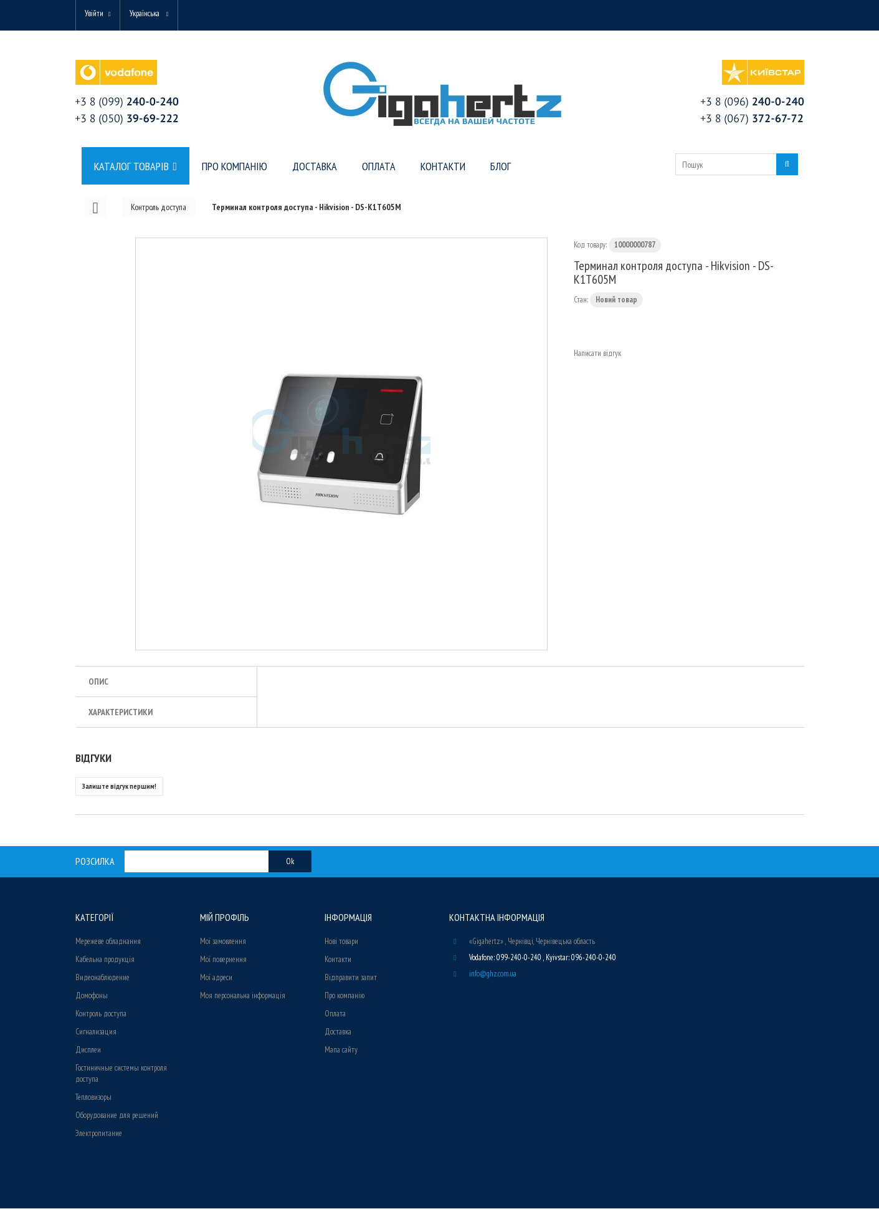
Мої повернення (223, 960)
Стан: (581, 300)
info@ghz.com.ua (492, 974)
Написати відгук (597, 354)
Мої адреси (216, 978)
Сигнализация (95, 1032)
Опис (98, 682)
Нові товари (341, 942)
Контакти (338, 960)
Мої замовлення (223, 942)
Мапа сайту (341, 1050)
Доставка (338, 1032)
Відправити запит (351, 978)
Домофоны (91, 996)
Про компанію (344, 996)
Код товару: (590, 245)
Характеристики (120, 712)
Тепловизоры (93, 1097)
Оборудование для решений (116, 1115)
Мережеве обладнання (108, 942)
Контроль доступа (100, 1014)
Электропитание (98, 1134)
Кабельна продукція (105, 960)
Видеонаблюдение (102, 978)
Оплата (335, 1014)
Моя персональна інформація (242, 996)
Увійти (95, 14)
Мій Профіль (224, 918)
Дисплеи (88, 1050)
